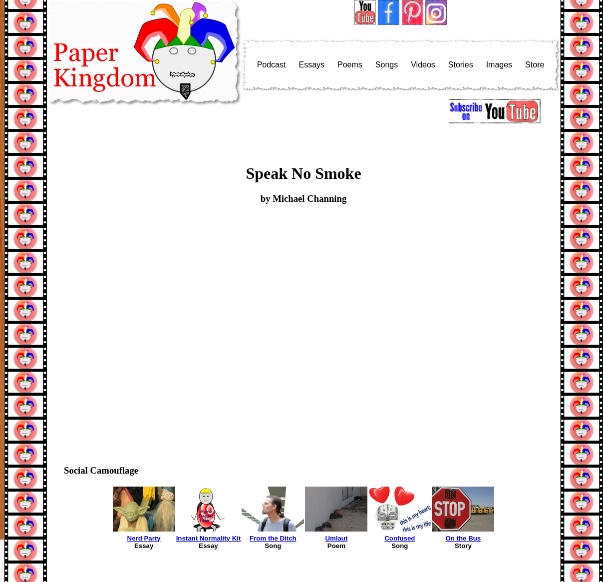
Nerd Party (144, 538)
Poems (349, 64)
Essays (311, 64)
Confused (399, 538)
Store (534, 64)
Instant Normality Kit (208, 538)
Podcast (271, 64)
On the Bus (463, 538)
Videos (423, 64)
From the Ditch (273, 538)
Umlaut (336, 538)
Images (499, 64)
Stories (460, 64)
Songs (386, 64)
